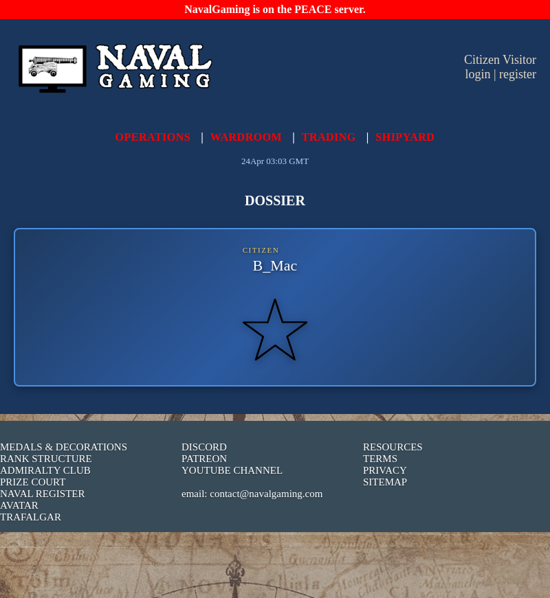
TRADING (329, 137)
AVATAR (19, 505)
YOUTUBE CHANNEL (232, 470)
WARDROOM (246, 137)
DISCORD (204, 446)
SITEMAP (385, 481)
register (517, 74)
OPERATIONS (153, 137)
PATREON (204, 458)
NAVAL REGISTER (42, 493)
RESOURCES (393, 446)
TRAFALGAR (30, 516)
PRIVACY (385, 470)
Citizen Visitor (500, 60)
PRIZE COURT (32, 481)
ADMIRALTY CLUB (45, 470)
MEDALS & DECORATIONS (63, 446)
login (477, 74)
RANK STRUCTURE (46, 458)
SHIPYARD (404, 137)
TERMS (380, 458)
